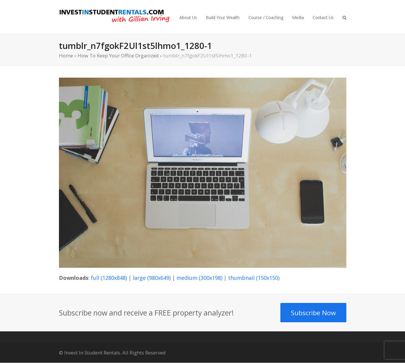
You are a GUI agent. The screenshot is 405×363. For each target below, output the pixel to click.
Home (66, 55)
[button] (344, 17)
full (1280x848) (109, 277)
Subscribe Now (313, 312)
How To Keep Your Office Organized (118, 55)
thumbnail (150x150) (253, 277)
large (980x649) (152, 277)
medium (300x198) (199, 277)
